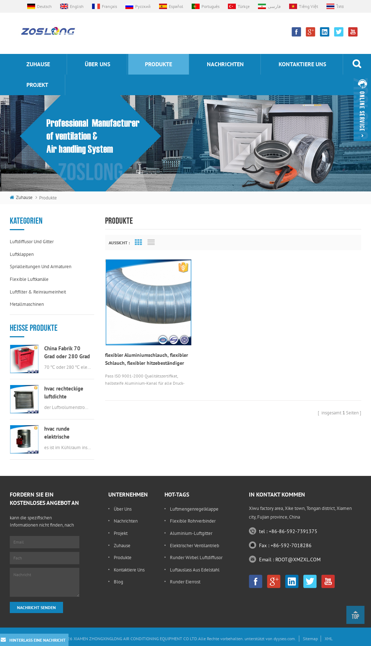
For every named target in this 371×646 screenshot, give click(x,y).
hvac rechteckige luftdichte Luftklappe (63, 393)
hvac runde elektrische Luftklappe (57, 433)
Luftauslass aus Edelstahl (195, 570)
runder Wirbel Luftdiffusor (196, 557)
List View (151, 242)
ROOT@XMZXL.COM (298, 559)
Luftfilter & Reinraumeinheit (38, 292)
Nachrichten (225, 64)
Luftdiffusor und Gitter (32, 241)
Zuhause (38, 64)
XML (329, 638)
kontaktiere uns (302, 64)
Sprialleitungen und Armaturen (40, 266)
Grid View (138, 242)
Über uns (97, 64)
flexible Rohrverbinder (193, 521)
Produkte (158, 64)
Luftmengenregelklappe (194, 509)
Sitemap (310, 638)
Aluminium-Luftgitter (191, 533)
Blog (118, 582)
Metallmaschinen (27, 304)
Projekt (37, 84)
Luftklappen (22, 254)
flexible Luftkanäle (29, 279)
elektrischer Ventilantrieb (194, 545)
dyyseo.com (284, 638)
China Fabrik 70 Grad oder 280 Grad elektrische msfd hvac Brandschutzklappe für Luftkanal (67, 352)
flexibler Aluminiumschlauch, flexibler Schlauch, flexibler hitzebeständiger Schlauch (136, 350)
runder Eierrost (185, 582)
